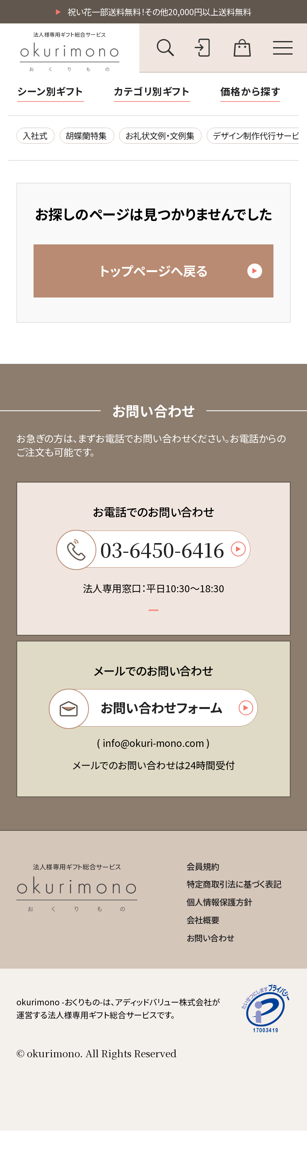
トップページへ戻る (178, 276)
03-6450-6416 (151, 558)
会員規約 (195, 880)
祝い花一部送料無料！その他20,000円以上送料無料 (159, 12)
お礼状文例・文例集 (173, 137)
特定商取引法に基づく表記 (229, 899)
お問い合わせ (203, 955)
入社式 (36, 137)
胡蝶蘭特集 (93, 137)
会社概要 (195, 936)
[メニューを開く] (283, 48)
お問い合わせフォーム (151, 720)
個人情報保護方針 (213, 918)
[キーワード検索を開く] (165, 48)
